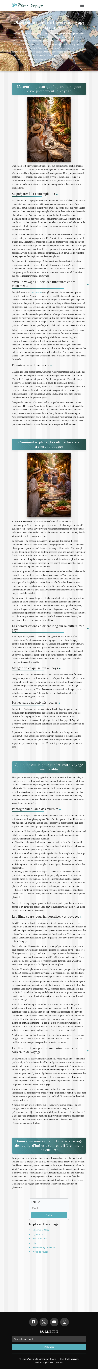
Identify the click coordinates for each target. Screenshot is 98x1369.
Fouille (49, 1215)
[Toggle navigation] (82, 5)
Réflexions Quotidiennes (44, 1247)
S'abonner (49, 1347)
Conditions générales (43, 1362)
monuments (36, 292)
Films (35, 1243)
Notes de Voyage (40, 1252)
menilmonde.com (48, 1359)
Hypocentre (38, 1234)
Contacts (59, 1362)
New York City (40, 1238)
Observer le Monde (42, 1230)
